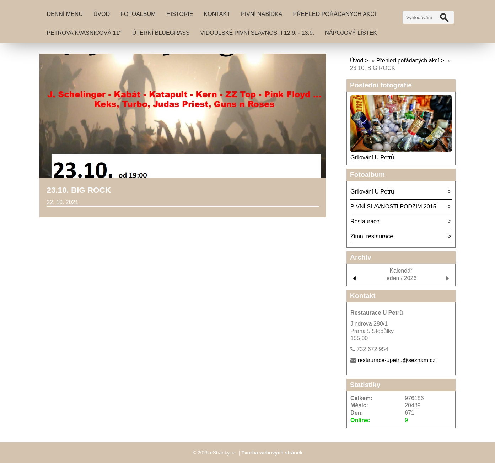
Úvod (101, 14)
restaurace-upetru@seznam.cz (397, 360)
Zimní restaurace (371, 236)
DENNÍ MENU (64, 14)
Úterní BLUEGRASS (161, 33)
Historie (179, 14)
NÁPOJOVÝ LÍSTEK (351, 33)
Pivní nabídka (261, 14)
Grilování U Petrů (372, 157)
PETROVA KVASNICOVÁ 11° (84, 33)
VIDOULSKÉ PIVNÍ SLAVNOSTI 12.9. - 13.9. (257, 33)
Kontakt (217, 14)
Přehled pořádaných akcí (334, 14)
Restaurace (365, 221)
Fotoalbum (138, 14)
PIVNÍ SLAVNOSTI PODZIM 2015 (393, 206)
